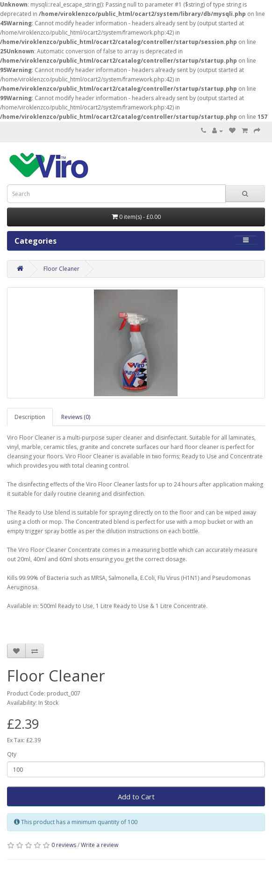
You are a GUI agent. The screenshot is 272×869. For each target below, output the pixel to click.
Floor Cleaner (61, 269)
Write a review (99, 845)
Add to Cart (136, 796)
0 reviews (63, 845)
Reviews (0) (75, 417)
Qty (11, 754)
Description (29, 417)
